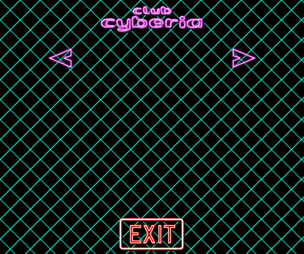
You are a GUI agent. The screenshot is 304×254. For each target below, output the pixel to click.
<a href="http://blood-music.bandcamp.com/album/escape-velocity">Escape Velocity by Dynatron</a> (106, 58)
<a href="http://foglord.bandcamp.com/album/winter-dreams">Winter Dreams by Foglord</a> (152, 58)
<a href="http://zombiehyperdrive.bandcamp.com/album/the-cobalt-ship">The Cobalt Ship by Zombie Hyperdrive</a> (198, 58)
